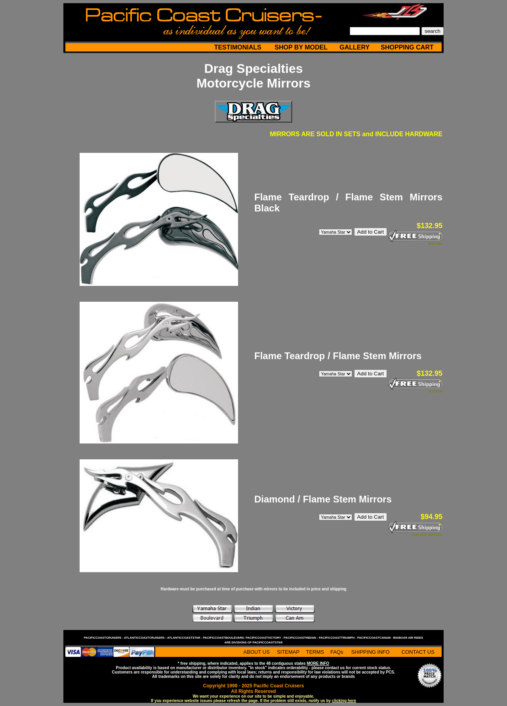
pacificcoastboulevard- (224, 637)
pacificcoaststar (267, 642)
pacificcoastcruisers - (104, 637)
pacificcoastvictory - (265, 637)
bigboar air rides (408, 637)
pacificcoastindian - (301, 637)
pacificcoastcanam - (375, 637)
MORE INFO (318, 663)
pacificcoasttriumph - (338, 637)
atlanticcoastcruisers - (145, 637)
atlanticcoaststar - (185, 637)
